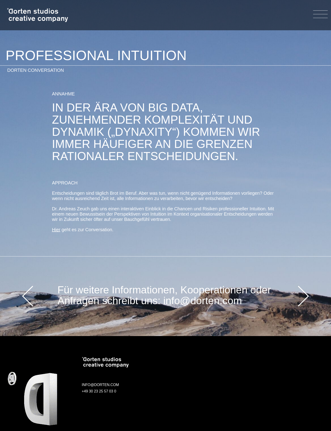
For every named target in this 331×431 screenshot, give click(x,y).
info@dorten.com (202, 300)
